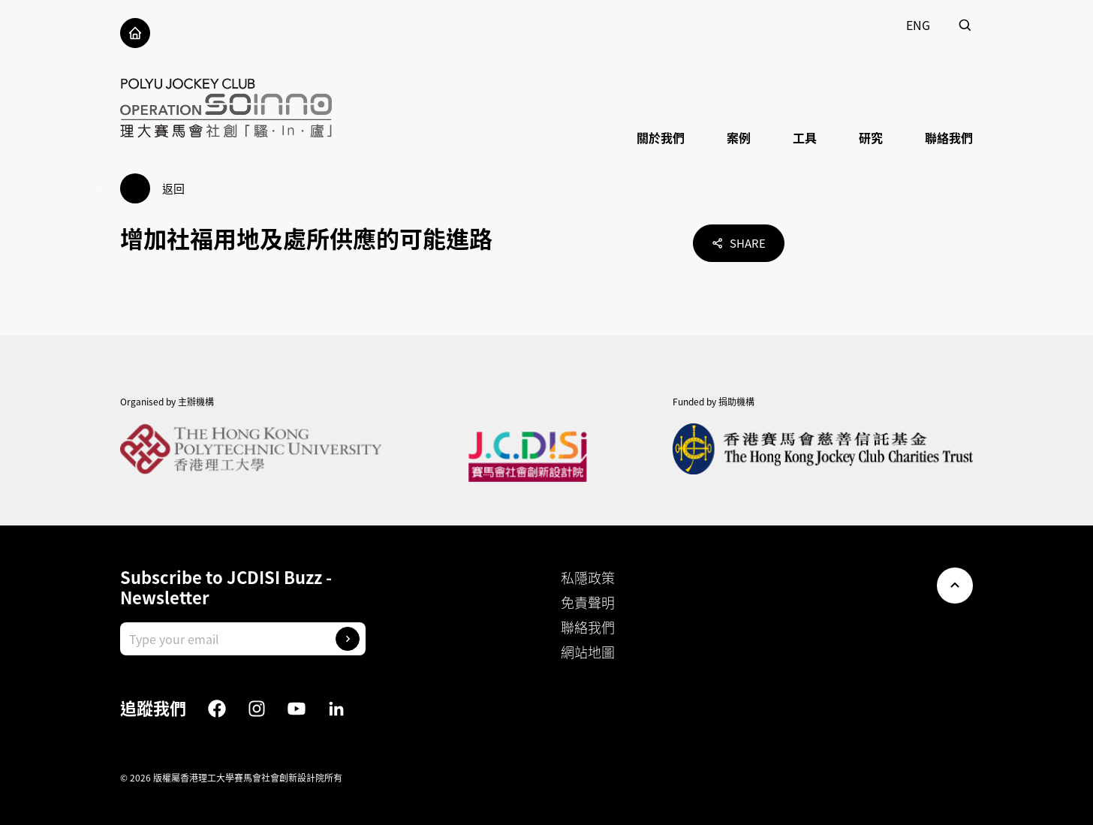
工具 (805, 137)
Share (739, 243)
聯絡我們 (949, 137)
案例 (739, 137)
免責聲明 (588, 602)
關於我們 (661, 137)
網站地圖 (588, 652)
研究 (871, 137)
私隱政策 (588, 578)
